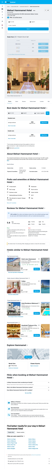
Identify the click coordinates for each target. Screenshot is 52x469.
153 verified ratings (17, 17)
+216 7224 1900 (11, 15)
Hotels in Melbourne (12, 441)
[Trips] (2, 21)
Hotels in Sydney (32, 441)
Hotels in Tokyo (32, 446)
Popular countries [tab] (21, 432)
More (8, 160)
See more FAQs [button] (28, 393)
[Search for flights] (2, 6)
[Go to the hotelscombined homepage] (10, 2)
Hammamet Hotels (23, 6)
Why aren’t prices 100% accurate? (29, 463)
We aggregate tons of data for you (29, 461)
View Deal (37, 269)
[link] (16, 272)
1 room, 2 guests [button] (12, 25)
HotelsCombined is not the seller (29, 459)
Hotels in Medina (32, 442)
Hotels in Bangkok (11, 448)
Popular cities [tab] (11, 432)
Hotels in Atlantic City (33, 444)
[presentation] (21, 95)
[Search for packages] (2, 14)
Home (9, 6)
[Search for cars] (2, 11)
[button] (2, 2)
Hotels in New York (12, 444)
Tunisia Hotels (13, 6)
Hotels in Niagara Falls (33, 448)
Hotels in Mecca (32, 439)
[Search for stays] (2, 9)
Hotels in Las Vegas (12, 439)
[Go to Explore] (2, 17)
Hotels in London (11, 446)
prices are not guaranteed (36, 454)
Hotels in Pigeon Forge (12, 442)
